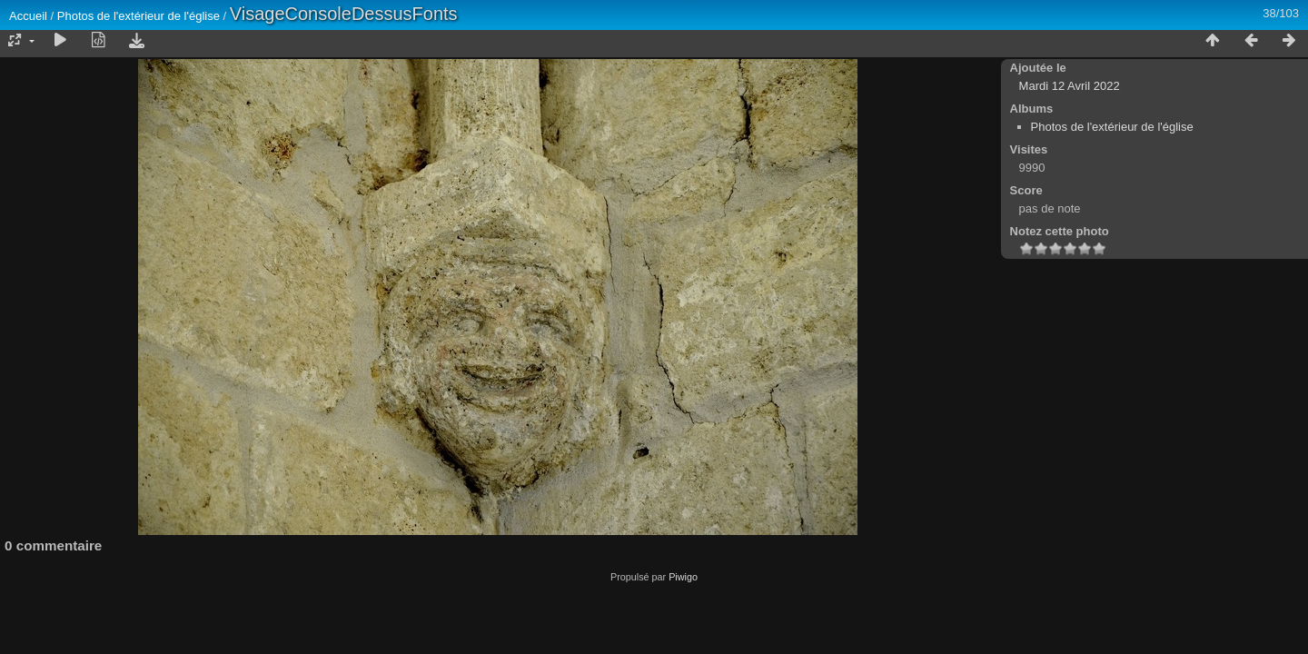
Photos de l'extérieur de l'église (138, 16)
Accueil (28, 16)
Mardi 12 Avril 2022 (1069, 86)
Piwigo (683, 576)
